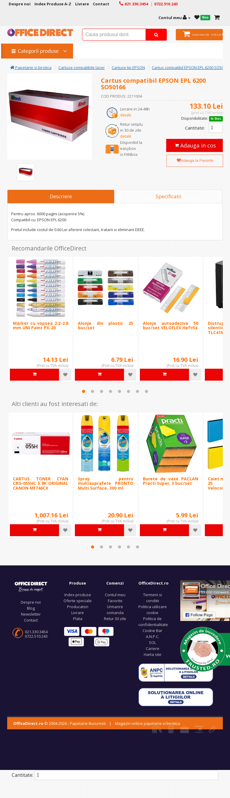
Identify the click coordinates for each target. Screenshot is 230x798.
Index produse (77, 594)
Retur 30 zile (115, 618)
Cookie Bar (152, 630)
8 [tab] (146, 391)
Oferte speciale (77, 600)
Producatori (77, 606)
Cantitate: (195, 128)
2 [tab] (93, 391)
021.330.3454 (36, 631)
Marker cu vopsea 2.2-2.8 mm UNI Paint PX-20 (40, 325)
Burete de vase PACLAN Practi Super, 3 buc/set (170, 481)
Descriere (61, 196)
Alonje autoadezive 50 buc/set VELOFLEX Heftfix (170, 325)
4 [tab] (110, 391)
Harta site (152, 654)
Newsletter (31, 614)
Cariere (152, 648)
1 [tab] (84, 391)
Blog (31, 608)
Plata (77, 618)
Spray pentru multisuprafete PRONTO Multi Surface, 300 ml (105, 483)
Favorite (115, 600)
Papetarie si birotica (31, 67)
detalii (125, 115)
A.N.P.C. (152, 636)
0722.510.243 (36, 636)
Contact (31, 620)
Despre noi (31, 602)
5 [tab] (119, 391)
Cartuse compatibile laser (81, 67)
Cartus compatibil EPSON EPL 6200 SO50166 (191, 67)
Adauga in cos (195, 145)
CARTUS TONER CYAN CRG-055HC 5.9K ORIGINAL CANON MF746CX (40, 483)
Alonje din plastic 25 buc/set (105, 325)
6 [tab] (128, 391)
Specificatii (168, 196)
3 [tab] (102, 391)
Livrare (77, 612)
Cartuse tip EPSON (128, 67)
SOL (152, 642)
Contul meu (115, 594)
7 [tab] (137, 391)
